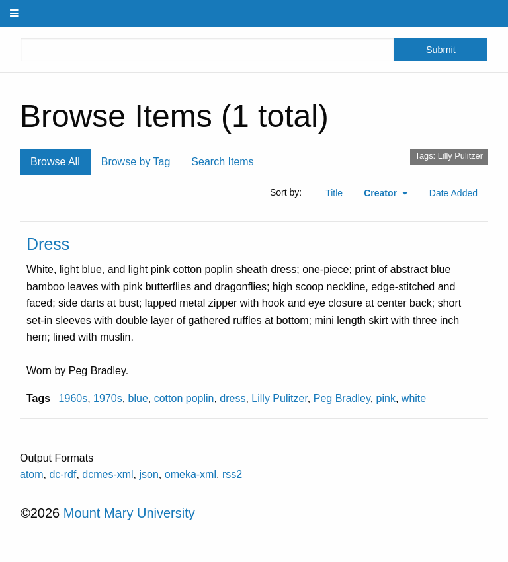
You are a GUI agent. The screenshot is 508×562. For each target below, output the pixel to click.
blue (138, 398)
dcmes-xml (107, 474)
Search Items (222, 161)
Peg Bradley (342, 398)
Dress (47, 244)
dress (232, 398)
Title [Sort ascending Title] (334, 193)
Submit (441, 49)
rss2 (232, 474)
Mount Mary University (129, 513)
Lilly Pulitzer (279, 398)
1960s (73, 398)
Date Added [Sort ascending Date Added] (453, 193)
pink (386, 398)
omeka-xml (190, 474)
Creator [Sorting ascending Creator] (382, 193)
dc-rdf (62, 474)
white (414, 398)
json (149, 474)
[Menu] (14, 13)
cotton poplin (184, 398)
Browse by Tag (136, 161)
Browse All (55, 161)
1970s (107, 398)
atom (32, 474)
